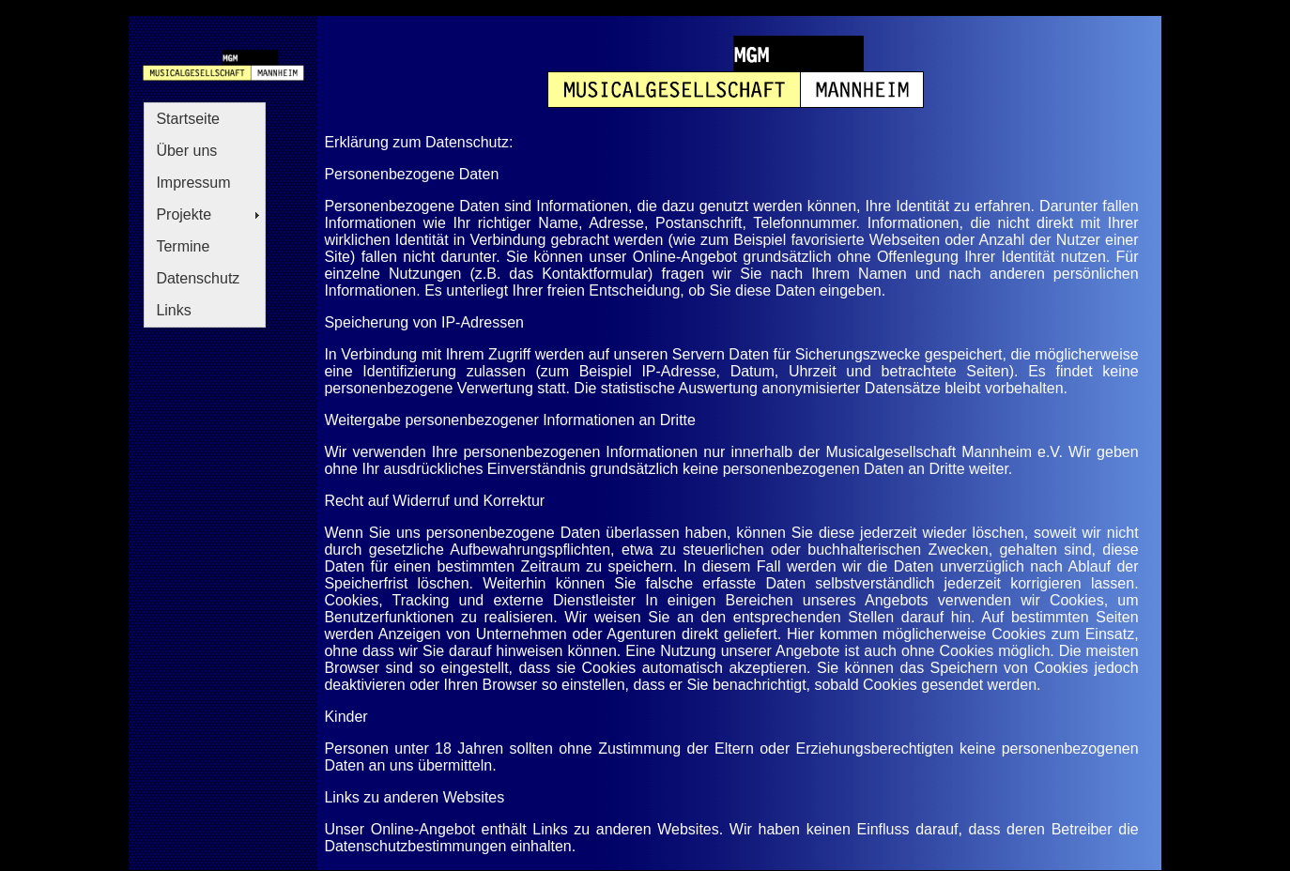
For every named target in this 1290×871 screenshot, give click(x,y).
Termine (182, 246)
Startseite (188, 119)
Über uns (186, 151)
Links (173, 310)
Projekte (183, 214)
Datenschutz (197, 278)
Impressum (193, 183)
